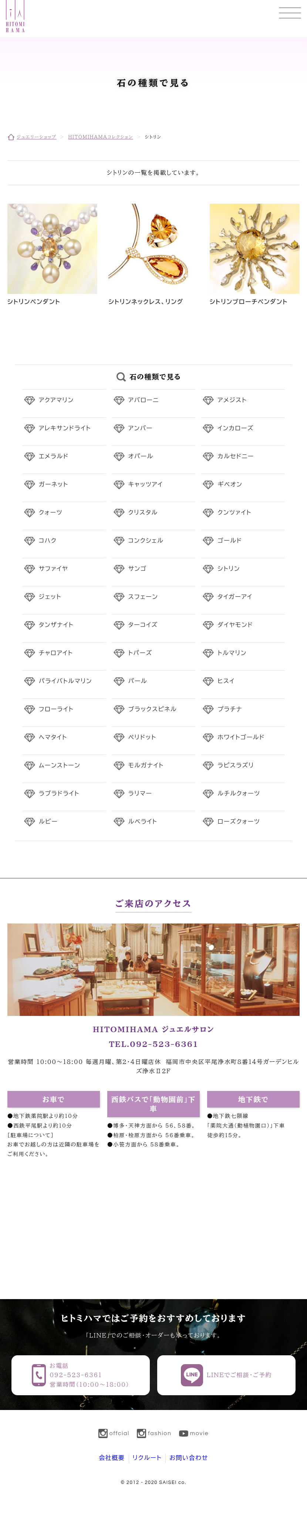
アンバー (140, 428)
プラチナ (229, 709)
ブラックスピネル (152, 709)
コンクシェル (146, 541)
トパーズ (140, 653)
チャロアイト (56, 653)
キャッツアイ (145, 485)
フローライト (56, 709)
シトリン (228, 569)
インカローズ (235, 428)
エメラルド (54, 457)
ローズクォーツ (238, 822)
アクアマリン (56, 400)
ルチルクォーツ (238, 794)
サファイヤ (53, 569)
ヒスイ (226, 681)
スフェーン (143, 597)
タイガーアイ (234, 597)
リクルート (147, 1458)
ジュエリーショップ (37, 137)
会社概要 (112, 1458)
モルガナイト (146, 766)
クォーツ (51, 513)
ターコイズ (143, 625)
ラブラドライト (59, 794)
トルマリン (232, 653)
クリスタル (143, 513)
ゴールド (229, 541)
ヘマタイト (53, 737)
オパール (141, 457)
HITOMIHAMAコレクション (100, 137)
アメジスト (232, 400)
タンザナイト (56, 625)
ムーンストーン (59, 766)
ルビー (48, 822)
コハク (48, 541)
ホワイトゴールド (241, 737)
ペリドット (142, 737)
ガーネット (53, 485)
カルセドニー (235, 457)
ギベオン (229, 485)
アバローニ (143, 400)
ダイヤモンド (235, 625)
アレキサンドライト (65, 428)
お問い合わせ (188, 1458)
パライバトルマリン (65, 681)
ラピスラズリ (235, 766)
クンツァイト (234, 513)
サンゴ (137, 569)
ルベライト (143, 822)
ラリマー (140, 794)
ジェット (50, 597)
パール (138, 681)
